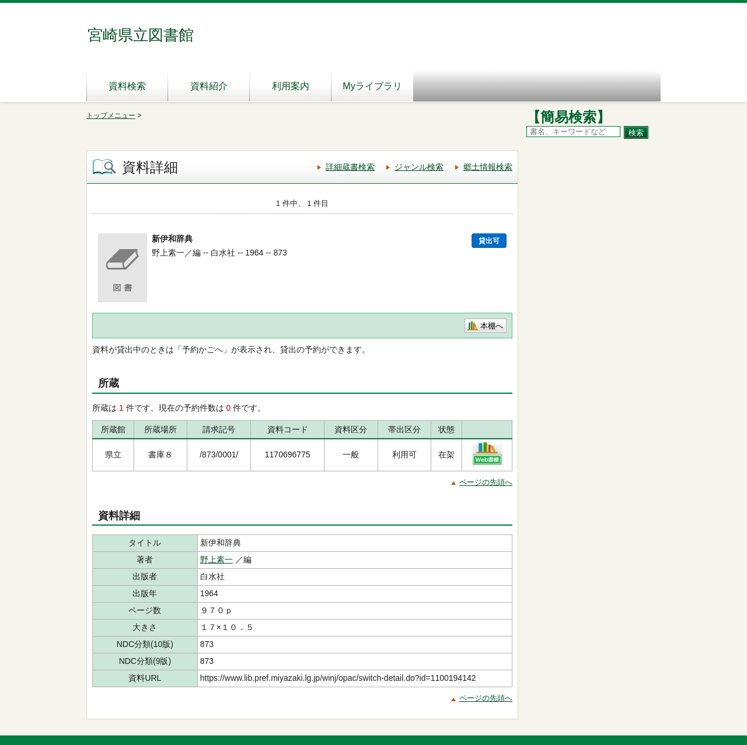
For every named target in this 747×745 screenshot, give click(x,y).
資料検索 (127, 86)
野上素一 (216, 559)
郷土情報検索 (487, 167)
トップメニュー (110, 115)
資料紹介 (209, 86)
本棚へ (491, 325)
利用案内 (290, 86)
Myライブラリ (372, 86)
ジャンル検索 (419, 167)
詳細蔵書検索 (350, 167)
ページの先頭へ (485, 482)
